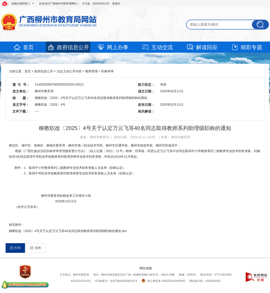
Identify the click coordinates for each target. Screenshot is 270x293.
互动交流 (157, 47)
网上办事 (112, 47)
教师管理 (91, 71)
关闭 (35, 248)
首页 (23, 47)
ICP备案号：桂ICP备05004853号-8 (116, 281)
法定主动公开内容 (69, 71)
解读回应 (202, 47)
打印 (15, 248)
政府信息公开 (68, 47)
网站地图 (145, 268)
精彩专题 (246, 47)
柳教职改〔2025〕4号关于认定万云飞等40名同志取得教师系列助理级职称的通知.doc (68, 231)
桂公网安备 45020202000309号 (163, 281)
